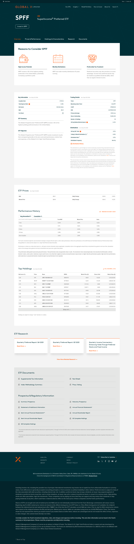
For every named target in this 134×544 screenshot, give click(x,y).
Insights (76, 6)
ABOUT (42, 463)
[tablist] (67, 216)
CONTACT (70, 457)
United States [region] (7, 1)
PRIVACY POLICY (72, 463)
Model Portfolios (86, 6)
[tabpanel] (67, 227)
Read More (20, 346)
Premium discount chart (107, 212)
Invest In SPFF (22, 26)
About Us (107, 6)
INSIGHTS (43, 460)
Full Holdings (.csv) (110, 268)
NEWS (69, 460)
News (123, 1)
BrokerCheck (93, 476)
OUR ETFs (43, 457)
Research (71, 39)
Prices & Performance (33, 39)
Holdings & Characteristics (54, 39)
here (108, 155)
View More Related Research (66, 359)
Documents (83, 39)
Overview (17, 39)
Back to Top (21, 539)
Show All (67, 310)
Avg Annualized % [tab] (25, 216)
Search (114, 6)
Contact (127, 1)
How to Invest (98, 6)
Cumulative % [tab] (38, 216)
